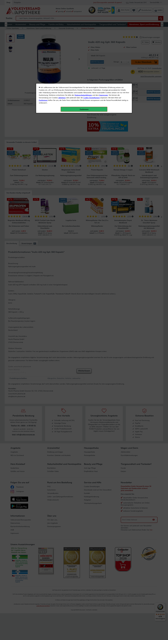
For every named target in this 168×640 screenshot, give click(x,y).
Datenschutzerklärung (83, 52)
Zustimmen (43, 57)
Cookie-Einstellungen (91, 55)
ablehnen (62, 55)
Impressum (103, 52)
